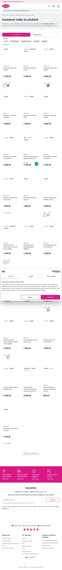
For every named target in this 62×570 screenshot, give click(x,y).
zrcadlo (49, 25)
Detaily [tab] (31, 276)
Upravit (31, 297)
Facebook (25, 530)
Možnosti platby (6, 541)
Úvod (3, 15)
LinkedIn (37, 530)
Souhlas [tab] (10, 276)
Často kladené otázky (7, 548)
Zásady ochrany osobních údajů (49, 543)
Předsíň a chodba (10, 15)
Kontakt (24, 538)
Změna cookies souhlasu (48, 548)
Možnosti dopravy (6, 538)
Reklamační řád (46, 545)
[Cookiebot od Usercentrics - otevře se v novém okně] (53, 271)
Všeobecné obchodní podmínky (49, 540)
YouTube (31, 530)
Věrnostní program (26, 546)
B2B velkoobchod (26, 551)
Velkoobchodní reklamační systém (30, 554)
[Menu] (58, 6)
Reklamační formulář (27, 541)
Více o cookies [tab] (51, 276)
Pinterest (34, 530)
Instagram (28, 530)
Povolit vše (50, 297)
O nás (23, 548)
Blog (23, 543)
